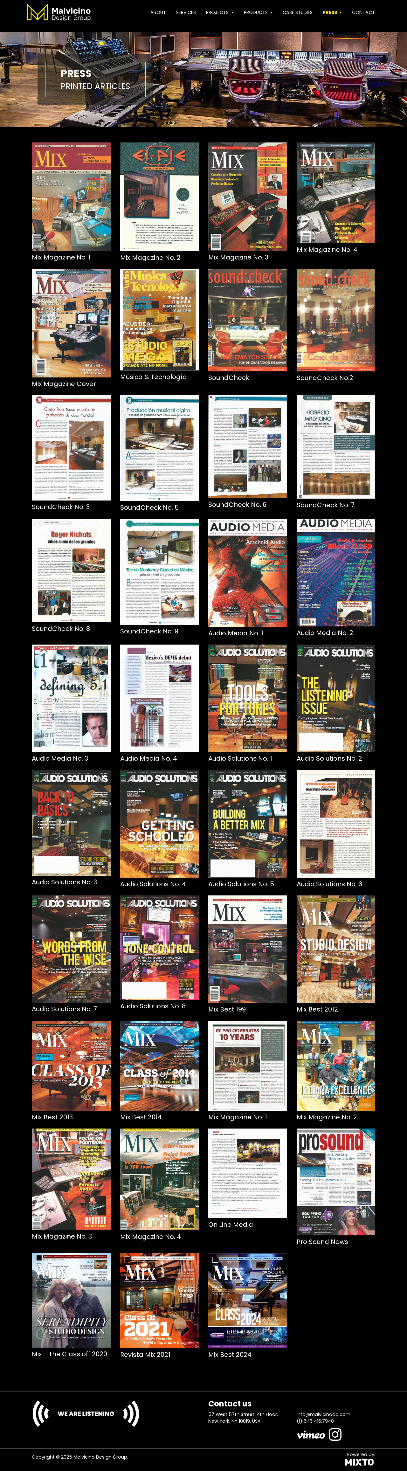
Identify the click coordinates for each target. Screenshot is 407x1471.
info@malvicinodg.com (323, 1414)
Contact (363, 12)
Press (330, 12)
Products (256, 12)
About (158, 12)
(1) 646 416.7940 (315, 1421)
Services (186, 12)
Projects (218, 12)
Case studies (298, 12)
